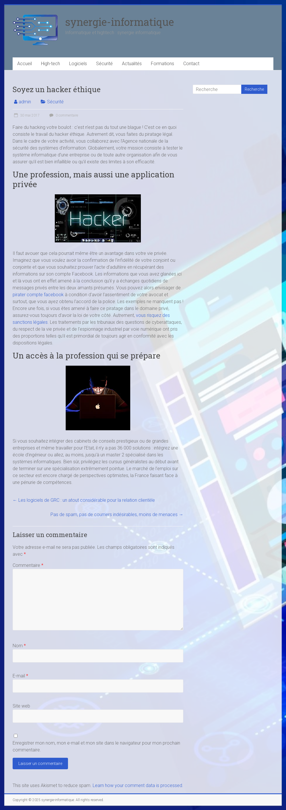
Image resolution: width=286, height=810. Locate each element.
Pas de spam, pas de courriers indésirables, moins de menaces (116, 514)
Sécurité (104, 63)
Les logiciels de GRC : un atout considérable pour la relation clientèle (84, 500)
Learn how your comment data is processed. (138, 785)
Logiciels (78, 63)
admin (25, 101)
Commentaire (28, 565)
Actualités (132, 63)
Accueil (24, 63)
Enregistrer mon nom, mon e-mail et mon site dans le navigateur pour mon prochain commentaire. (96, 746)
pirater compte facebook (38, 294)
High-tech (50, 63)
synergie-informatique (119, 22)
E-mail (20, 676)
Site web (21, 706)
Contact (191, 63)
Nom (19, 645)
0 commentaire (63, 115)
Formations (162, 63)
